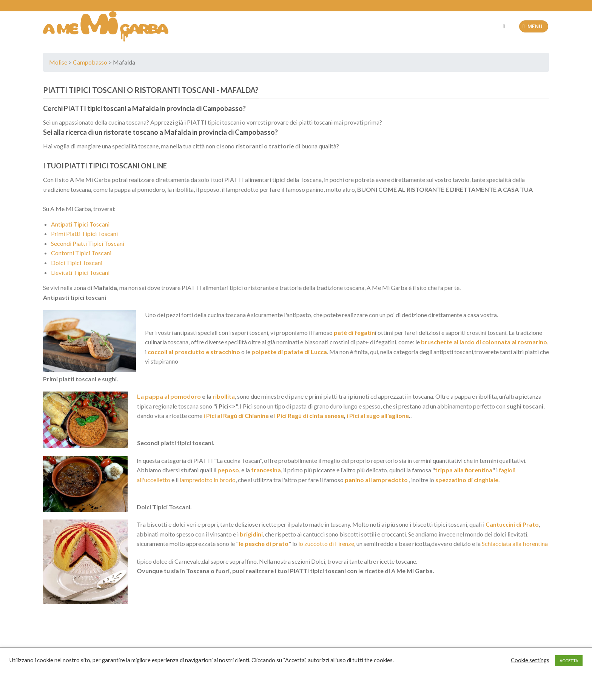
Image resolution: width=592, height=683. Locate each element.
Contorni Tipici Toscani (81, 252)
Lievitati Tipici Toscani (80, 272)
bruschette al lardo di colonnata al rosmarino (483, 341)
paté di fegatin (354, 332)
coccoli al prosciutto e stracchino (194, 351)
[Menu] (533, 26)
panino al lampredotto (376, 479)
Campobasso (90, 62)
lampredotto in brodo (208, 479)
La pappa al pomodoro (169, 396)
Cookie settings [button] (530, 660)
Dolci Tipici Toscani (76, 262)
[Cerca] (506, 26)
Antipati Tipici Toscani (80, 224)
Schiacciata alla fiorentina (515, 543)
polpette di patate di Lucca (289, 351)
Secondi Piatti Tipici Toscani (87, 243)
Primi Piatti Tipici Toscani (84, 233)
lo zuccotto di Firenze (326, 543)
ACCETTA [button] (569, 660)
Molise (58, 62)
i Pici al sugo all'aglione (378, 415)
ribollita (224, 396)
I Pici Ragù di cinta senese (309, 415)
